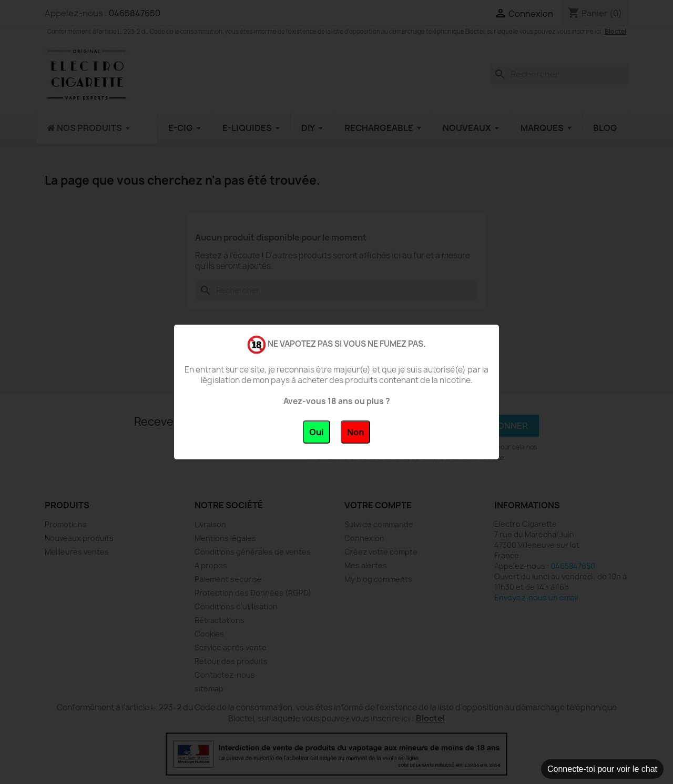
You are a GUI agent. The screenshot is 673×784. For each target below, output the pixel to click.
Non (355, 432)
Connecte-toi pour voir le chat (602, 769)
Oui (316, 432)
